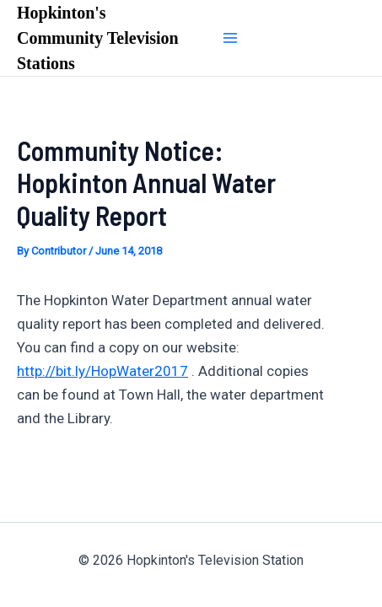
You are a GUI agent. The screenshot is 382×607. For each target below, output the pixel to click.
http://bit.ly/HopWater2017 (102, 371)
